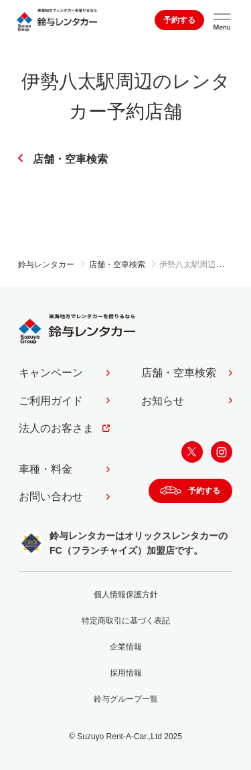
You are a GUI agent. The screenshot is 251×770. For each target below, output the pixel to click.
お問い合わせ (51, 496)
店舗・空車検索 (70, 159)
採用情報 (126, 673)
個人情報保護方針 (126, 594)
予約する (179, 20)
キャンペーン (51, 372)
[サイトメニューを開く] (222, 20)
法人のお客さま (56, 428)
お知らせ (162, 400)
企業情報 (126, 646)
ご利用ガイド (51, 400)
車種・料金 (45, 469)
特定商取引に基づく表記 (126, 620)
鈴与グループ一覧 (126, 699)
